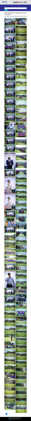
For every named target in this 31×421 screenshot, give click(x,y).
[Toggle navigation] (6, 6)
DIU (5, 16)
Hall (7, 16)
